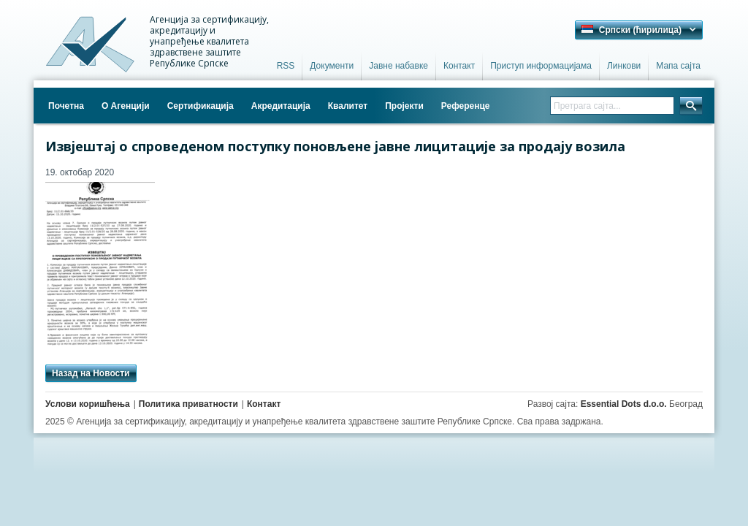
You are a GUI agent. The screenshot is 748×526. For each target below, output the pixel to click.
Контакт (459, 66)
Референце (465, 106)
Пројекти (404, 106)
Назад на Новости (91, 373)
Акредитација (280, 106)
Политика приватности (188, 404)
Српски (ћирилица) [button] (631, 30)
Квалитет (348, 106)
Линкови (624, 66)
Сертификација (200, 106)
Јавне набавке (398, 66)
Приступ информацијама (541, 66)
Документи (332, 66)
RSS (286, 66)
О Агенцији (126, 106)
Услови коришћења (87, 404)
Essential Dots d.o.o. (624, 404)
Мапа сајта (678, 66)
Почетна (66, 106)
